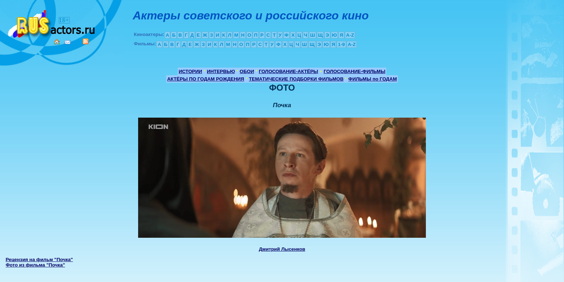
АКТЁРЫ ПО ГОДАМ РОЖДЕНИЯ (205, 79)
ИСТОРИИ (190, 71)
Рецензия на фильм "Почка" (39, 259)
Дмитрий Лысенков (282, 249)
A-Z (350, 35)
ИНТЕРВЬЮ (221, 71)
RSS (85, 41)
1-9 (341, 44)
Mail (67, 42)
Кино (52, 22)
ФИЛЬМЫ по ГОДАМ (372, 79)
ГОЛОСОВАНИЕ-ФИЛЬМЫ (355, 71)
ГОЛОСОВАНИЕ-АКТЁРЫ (288, 71)
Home (57, 41)
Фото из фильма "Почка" (35, 265)
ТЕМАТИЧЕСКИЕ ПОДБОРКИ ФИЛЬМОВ (296, 79)
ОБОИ (247, 71)
